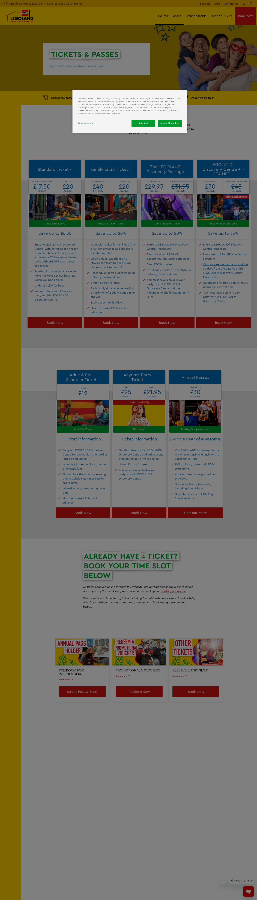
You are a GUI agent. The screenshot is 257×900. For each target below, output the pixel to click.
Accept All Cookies (169, 123)
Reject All (143, 123)
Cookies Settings (86, 123)
